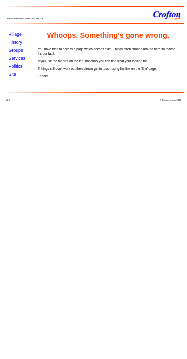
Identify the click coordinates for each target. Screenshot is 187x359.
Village (15, 34)
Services (17, 58)
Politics (16, 66)
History (15, 42)
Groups (16, 50)
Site (12, 74)
